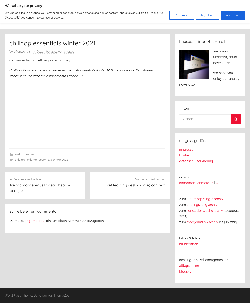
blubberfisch (188, 244)
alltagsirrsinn (189, 266)
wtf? (219, 183)
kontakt (185, 155)
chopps (69, 51)
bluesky (185, 271)
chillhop (20, 159)
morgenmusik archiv (202, 222)
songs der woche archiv (205, 210)
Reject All (207, 15)
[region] (125, 11)
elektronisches (25, 154)
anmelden (187, 183)
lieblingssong (197, 205)
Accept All (232, 15)
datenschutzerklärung (196, 161)
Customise (181, 15)
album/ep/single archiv (205, 199)
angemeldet (34, 221)
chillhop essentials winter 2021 (47, 159)
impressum (187, 149)
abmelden (205, 183)
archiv (212, 205)
